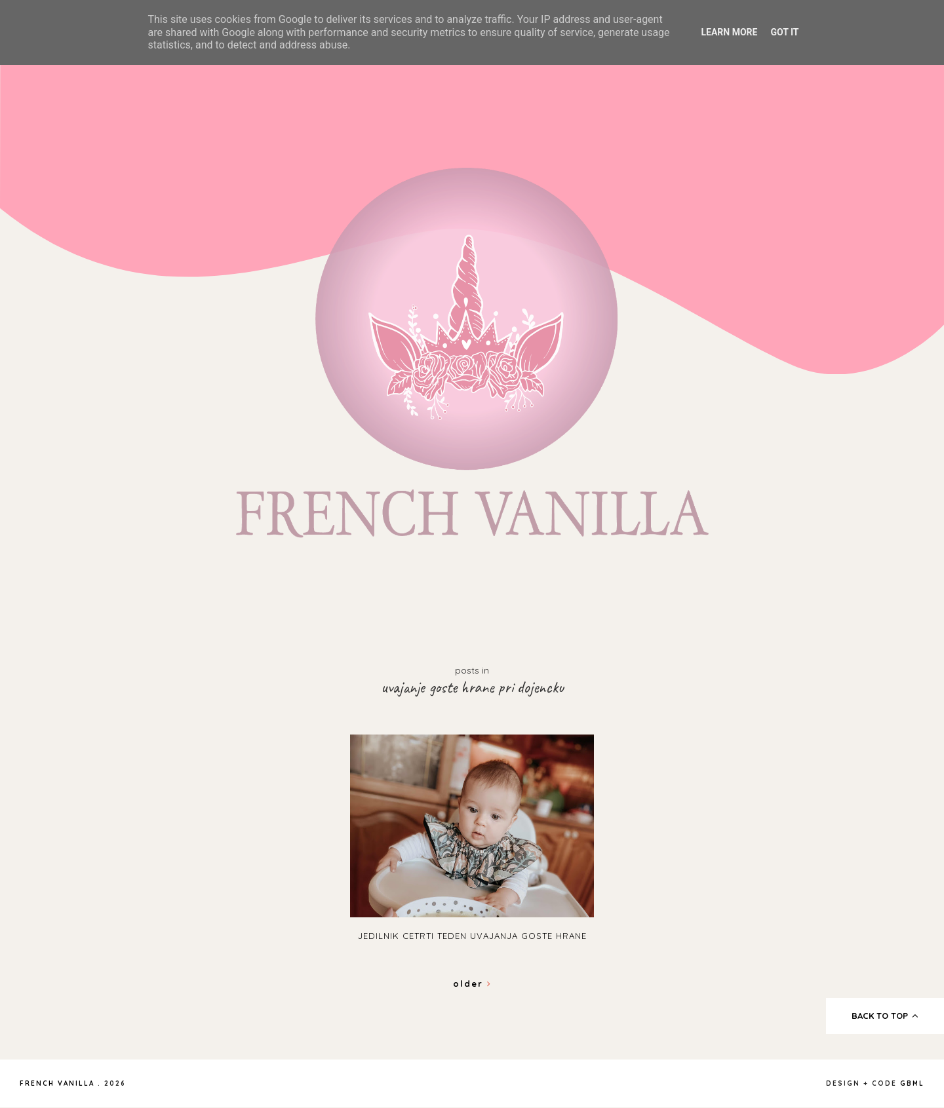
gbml (912, 1083)
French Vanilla (57, 1083)
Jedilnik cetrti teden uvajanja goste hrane (472, 935)
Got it (784, 32)
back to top (885, 1015)
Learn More (729, 32)
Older (472, 983)
